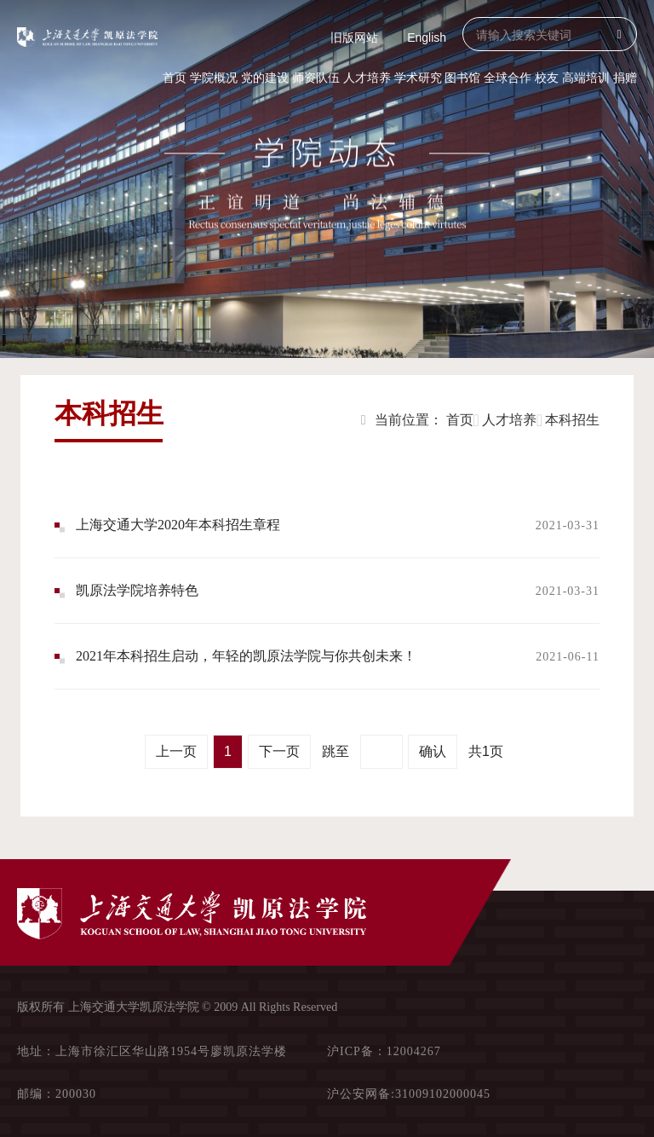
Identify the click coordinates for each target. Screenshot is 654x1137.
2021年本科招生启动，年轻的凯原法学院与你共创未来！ (246, 656)
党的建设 (265, 77)
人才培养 (367, 77)
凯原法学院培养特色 (137, 590)
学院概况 (214, 77)
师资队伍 (316, 77)
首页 (174, 77)
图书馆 (462, 77)
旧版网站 (354, 37)
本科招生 (572, 420)
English (426, 37)
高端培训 (586, 77)
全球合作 (507, 77)
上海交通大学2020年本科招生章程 (178, 524)
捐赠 (625, 77)
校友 (547, 77)
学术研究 (418, 77)
